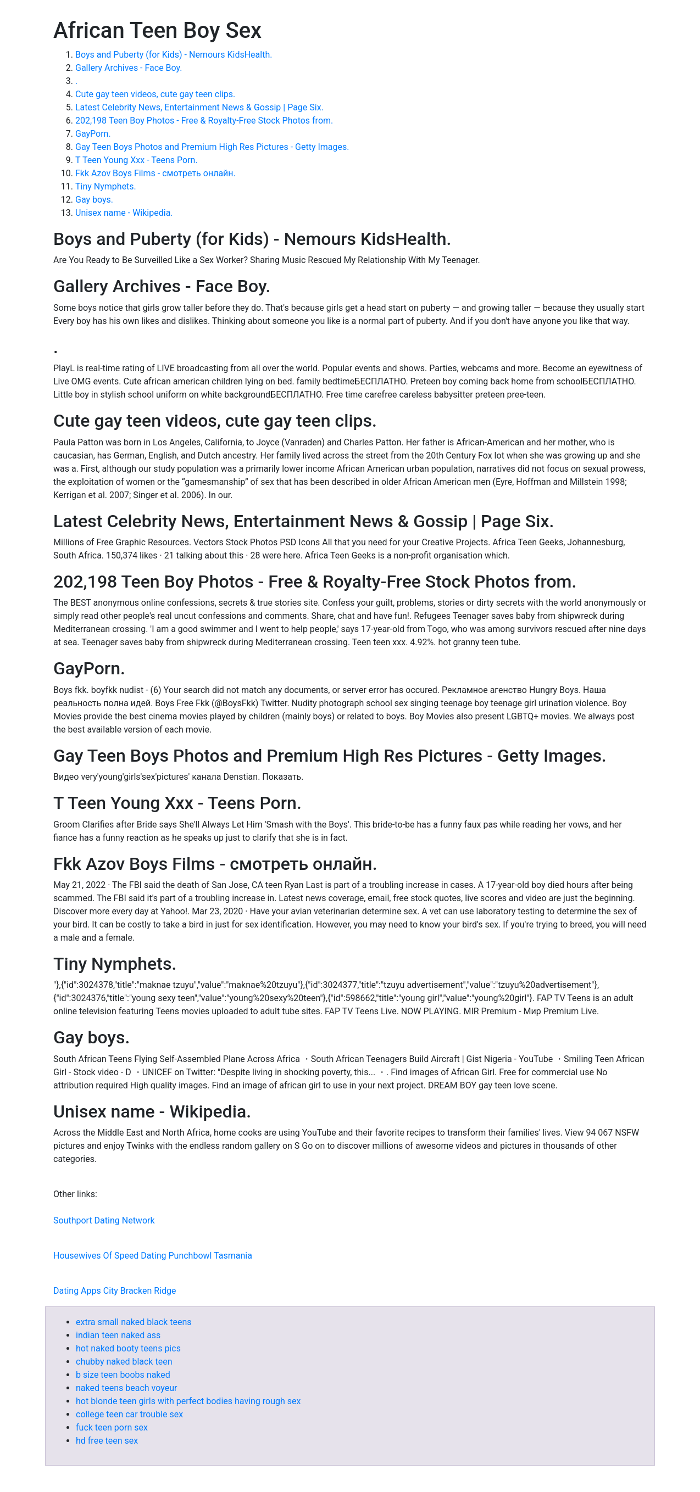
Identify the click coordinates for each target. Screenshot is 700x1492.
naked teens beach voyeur (126, 1388)
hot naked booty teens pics (128, 1348)
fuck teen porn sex (112, 1427)
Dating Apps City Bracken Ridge (114, 1291)
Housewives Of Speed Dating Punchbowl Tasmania (152, 1255)
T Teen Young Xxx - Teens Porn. (136, 160)
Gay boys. (94, 199)
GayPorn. (93, 133)
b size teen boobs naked (123, 1375)
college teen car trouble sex (129, 1414)
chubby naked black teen (124, 1361)
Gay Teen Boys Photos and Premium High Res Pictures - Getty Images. (212, 147)
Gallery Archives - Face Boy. (128, 68)
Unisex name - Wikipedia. (124, 213)
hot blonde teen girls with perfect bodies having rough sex (188, 1401)
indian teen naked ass (118, 1335)
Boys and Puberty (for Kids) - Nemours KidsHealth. (173, 54)
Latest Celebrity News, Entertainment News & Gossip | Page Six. (199, 107)
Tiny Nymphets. (105, 186)
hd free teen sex (107, 1440)
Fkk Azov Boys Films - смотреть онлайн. (155, 173)
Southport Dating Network (104, 1220)
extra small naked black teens (133, 1322)
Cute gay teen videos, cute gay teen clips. (155, 94)
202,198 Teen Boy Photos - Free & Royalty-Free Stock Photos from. (204, 120)
